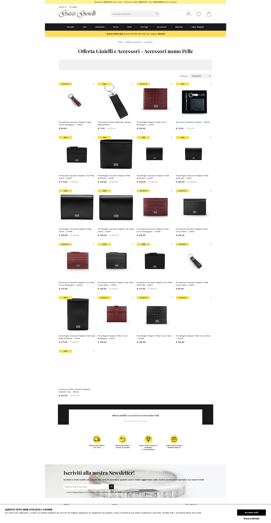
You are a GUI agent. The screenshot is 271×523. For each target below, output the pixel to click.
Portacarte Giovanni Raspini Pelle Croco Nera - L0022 (192, 231)
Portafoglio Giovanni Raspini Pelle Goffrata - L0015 (114, 178)
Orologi (144, 28)
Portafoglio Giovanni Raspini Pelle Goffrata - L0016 (153, 178)
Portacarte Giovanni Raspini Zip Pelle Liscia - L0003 (76, 178)
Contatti (63, 7)
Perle (116, 28)
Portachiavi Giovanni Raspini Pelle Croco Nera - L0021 (192, 285)
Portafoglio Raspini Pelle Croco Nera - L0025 (193, 338)
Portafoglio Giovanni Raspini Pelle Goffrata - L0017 (192, 178)
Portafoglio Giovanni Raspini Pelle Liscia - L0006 (75, 231)
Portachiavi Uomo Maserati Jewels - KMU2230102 (115, 124)
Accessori (162, 28)
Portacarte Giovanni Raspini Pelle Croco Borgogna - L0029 (153, 231)
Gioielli (70, 28)
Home (120, 43)
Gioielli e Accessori (133, 43)
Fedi (129, 28)
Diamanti (99, 28)
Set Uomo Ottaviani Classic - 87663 (193, 123)
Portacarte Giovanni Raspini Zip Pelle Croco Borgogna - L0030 (76, 285)
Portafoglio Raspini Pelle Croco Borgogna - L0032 (113, 338)
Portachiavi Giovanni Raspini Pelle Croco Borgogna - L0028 (75, 124)
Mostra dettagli (251, 518)
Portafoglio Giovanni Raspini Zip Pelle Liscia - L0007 (116, 231)
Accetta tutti (251, 512)
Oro (85, 28)
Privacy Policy (78, 493)
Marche (179, 28)
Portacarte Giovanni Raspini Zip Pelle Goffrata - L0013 (154, 285)
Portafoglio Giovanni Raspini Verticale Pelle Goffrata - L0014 (77, 338)
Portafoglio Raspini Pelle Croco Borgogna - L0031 (152, 124)
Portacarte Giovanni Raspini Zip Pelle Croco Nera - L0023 (115, 285)
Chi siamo (73, 7)
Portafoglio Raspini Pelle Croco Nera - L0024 (154, 338)
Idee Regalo (198, 28)
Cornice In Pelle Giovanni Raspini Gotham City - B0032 (74, 392)
